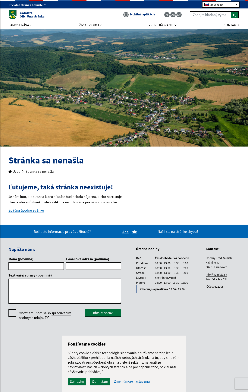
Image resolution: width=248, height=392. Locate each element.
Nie (135, 231)
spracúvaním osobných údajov (45, 315)
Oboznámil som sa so (45, 315)
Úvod (14, 171)
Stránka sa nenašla (40, 171)
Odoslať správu (103, 313)
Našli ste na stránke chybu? (178, 231)
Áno (126, 231)
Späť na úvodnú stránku (26, 210)
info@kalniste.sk (216, 274)
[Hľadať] (235, 14)
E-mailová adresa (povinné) (87, 259)
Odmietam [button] (100, 381)
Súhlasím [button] (77, 381)
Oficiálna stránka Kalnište (27, 5)
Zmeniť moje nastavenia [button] (132, 381)
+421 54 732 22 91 (217, 279)
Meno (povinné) (20, 259)
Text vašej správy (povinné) (30, 275)
